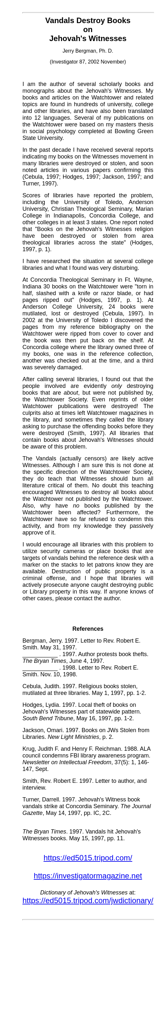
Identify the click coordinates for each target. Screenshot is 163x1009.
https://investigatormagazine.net (88, 875)
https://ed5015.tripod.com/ (87, 857)
